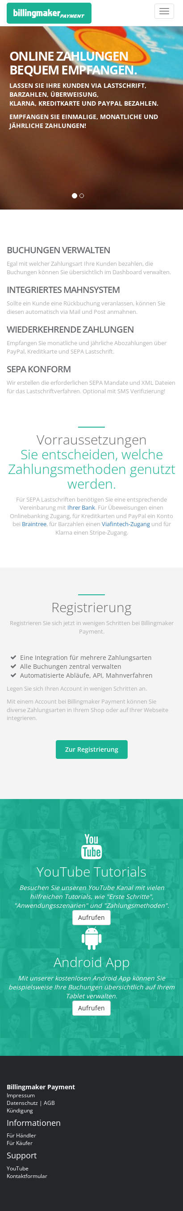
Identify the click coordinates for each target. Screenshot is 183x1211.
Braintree (34, 524)
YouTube (18, 1168)
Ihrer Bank (81, 507)
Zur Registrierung (91, 749)
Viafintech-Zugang (126, 524)
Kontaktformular (27, 1175)
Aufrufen (91, 917)
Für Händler (21, 1135)
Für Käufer (20, 1142)
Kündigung (20, 1110)
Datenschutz (22, 1102)
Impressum (21, 1095)
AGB (49, 1102)
